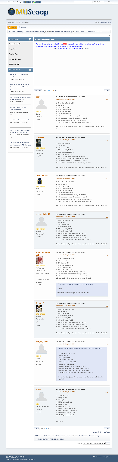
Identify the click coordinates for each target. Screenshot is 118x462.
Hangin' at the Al (15, 44)
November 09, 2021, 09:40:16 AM (65, 99)
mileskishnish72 (43, 214)
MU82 (12, 77)
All (55, 90)
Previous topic (97, 432)
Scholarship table (105, 22)
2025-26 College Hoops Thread (20, 97)
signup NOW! (85, 48)
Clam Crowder (42, 176)
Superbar (12, 49)
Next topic (106, 432)
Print (107, 90)
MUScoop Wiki (14, 64)
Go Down (38, 90)
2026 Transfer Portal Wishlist (20, 130)
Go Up (37, 428)
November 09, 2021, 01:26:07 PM (65, 140)
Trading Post (13, 54)
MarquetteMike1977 (18, 99)
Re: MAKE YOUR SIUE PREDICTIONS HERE (70, 97)
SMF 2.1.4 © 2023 (11, 458)
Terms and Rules (101, 457)
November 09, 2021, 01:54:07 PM (65, 178)
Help (94, 457)
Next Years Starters (16, 120)
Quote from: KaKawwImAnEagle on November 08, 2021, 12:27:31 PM (81, 348)
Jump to (80, 443)
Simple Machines (21, 458)
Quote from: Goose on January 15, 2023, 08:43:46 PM (76, 284)
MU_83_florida (42, 342)
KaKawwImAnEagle (67, 32)
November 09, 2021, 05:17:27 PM (65, 255)
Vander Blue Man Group (19, 132)
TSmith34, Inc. (26, 145)
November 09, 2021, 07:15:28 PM (65, 344)
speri (38, 97)
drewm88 (40, 137)
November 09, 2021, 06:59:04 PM (65, 305)
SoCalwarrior (56, 32)
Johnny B (40, 303)
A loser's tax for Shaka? (18, 74)
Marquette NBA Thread (18, 107)
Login (55, 48)
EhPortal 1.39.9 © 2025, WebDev (15, 456)
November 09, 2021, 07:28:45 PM (65, 392)
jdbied (38, 389)
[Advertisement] (72, 68)
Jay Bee (27, 120)
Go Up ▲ (109, 457)
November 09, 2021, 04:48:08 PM (65, 216)
